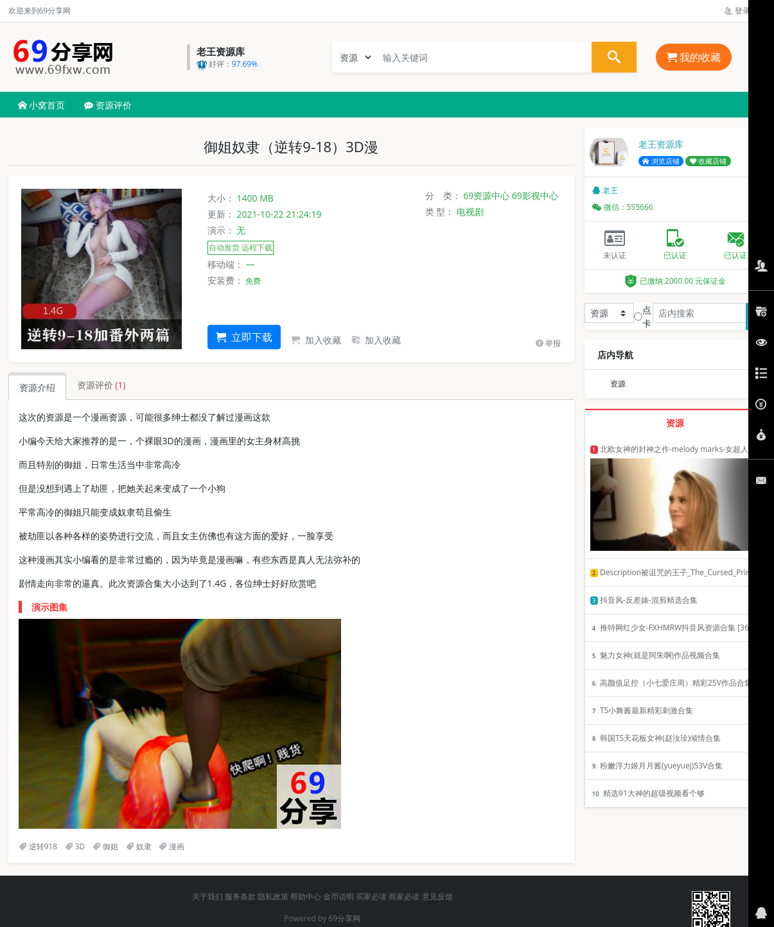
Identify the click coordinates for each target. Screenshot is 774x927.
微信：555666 (622, 207)
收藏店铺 (708, 161)
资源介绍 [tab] (37, 387)
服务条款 (240, 896)
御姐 (105, 846)
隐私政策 (273, 896)
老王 (605, 190)
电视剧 (470, 211)
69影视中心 (535, 195)
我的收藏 (694, 57)
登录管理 (745, 10)
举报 (548, 343)
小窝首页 (42, 105)
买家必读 (371, 896)
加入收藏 (316, 340)
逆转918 (38, 846)
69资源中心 (486, 195)
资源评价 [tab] (101, 385)
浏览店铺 (661, 161)
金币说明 (338, 896)
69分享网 (344, 918)
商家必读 (404, 896)
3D (75, 846)
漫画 (171, 846)
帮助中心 (305, 896)
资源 (618, 383)
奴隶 (139, 846)
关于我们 (207, 896)
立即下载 (244, 337)
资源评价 (108, 105)
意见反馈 (437, 896)
